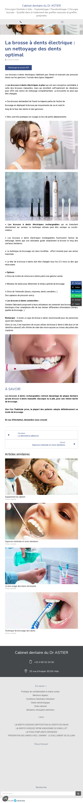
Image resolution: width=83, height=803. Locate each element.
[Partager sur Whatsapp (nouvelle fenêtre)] (76, 296)
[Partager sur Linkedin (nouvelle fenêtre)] (76, 291)
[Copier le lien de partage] (76, 304)
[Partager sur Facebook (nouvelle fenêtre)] (76, 283)
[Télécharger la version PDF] (18, 67)
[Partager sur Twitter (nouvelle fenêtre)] (76, 287)
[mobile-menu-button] (62, 21)
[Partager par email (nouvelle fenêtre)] (76, 300)
